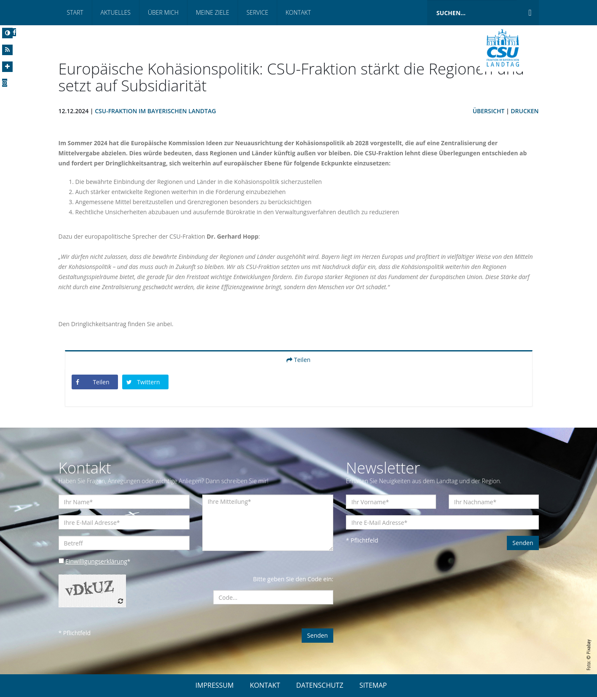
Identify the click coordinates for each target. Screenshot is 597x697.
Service (257, 12)
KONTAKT (265, 685)
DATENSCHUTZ (319, 685)
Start (75, 12)
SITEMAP (373, 685)
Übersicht (489, 111)
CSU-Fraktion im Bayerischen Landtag (155, 111)
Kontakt (298, 12)
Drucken (524, 111)
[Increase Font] (7, 66)
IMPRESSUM (214, 685)
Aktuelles (116, 12)
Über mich (163, 12)
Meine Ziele (212, 12)
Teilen (298, 360)
